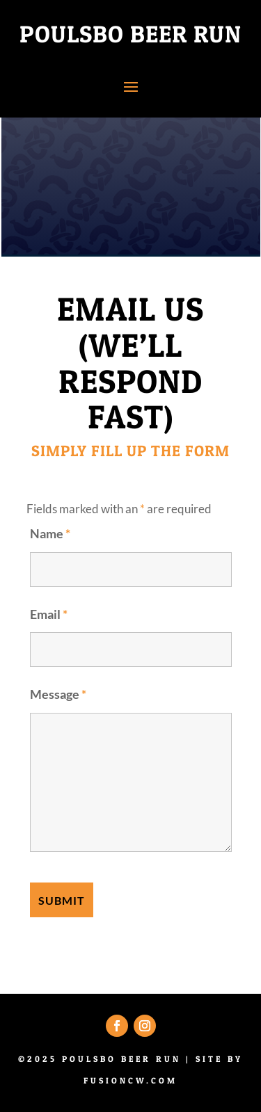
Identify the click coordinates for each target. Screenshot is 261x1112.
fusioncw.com (130, 1080)
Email (49, 614)
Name (50, 533)
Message (58, 694)
